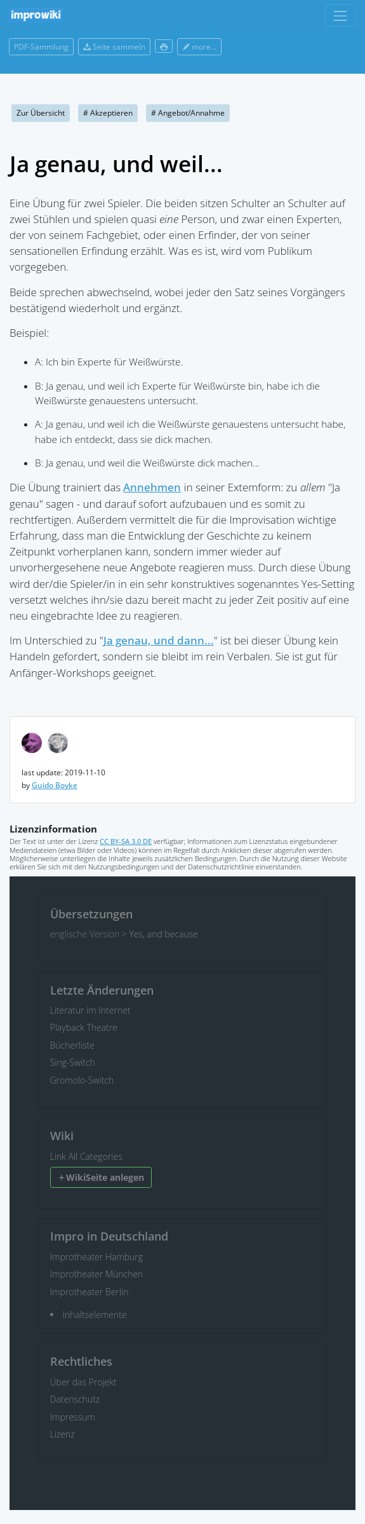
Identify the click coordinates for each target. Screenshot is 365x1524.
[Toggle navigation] (340, 15)
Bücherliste (72, 1045)
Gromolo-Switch (82, 1080)
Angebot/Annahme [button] (188, 112)
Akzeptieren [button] (108, 112)
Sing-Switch (72, 1062)
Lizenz (62, 1434)
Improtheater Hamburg (96, 1257)
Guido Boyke (54, 785)
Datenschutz (75, 1399)
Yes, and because (163, 934)
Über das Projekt (83, 1382)
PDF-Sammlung (41, 46)
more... (199, 46)
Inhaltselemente (95, 1315)
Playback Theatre (84, 1027)
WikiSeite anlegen (100, 1177)
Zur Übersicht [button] (41, 112)
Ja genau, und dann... (158, 640)
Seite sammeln (114, 46)
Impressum (72, 1417)
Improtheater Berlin (89, 1292)
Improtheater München (96, 1274)
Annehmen (152, 487)
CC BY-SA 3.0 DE (126, 841)
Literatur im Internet (90, 1010)
